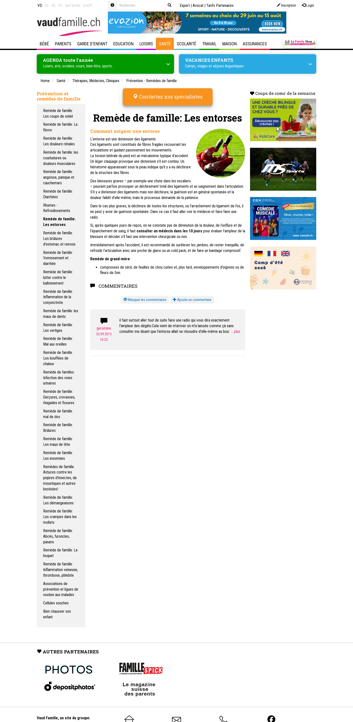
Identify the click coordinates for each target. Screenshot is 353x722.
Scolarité (186, 43)
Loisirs (146, 43)
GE (47, 5)
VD (40, 5)
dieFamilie (72, 5)
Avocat (198, 5)
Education (123, 43)
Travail (209, 43)
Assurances (255, 43)
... (235, 328)
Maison (229, 43)
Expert (185, 5)
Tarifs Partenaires (220, 5)
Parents (63, 43)
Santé (165, 43)
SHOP (87, 5)
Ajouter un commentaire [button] (192, 296)
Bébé (44, 43)
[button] (145, 296)
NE (53, 5)
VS (60, 5)
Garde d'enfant (92, 43)
